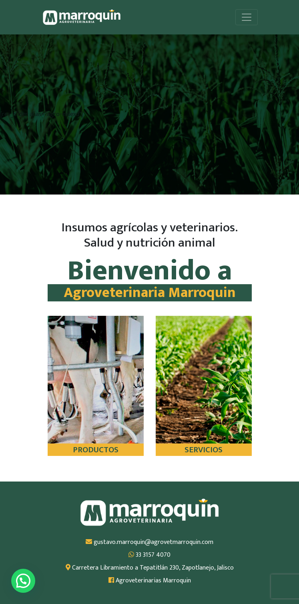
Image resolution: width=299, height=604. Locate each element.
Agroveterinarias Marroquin (149, 581)
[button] (23, 581)
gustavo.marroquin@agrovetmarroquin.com (149, 542)
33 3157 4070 (149, 555)
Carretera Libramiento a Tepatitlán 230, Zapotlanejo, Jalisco (150, 568)
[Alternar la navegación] (246, 17)
